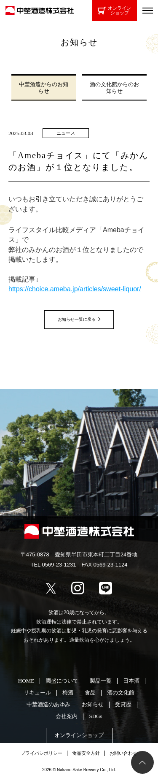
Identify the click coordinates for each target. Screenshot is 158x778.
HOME (26, 681)
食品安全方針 (86, 753)
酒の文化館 (120, 692)
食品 (90, 692)
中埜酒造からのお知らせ (43, 87)
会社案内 (67, 716)
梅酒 (67, 692)
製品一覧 (101, 681)
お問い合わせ (123, 753)
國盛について (62, 681)
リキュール (37, 692)
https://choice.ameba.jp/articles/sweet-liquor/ (74, 289)
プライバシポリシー (41, 753)
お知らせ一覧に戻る (77, 319)
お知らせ (93, 704)
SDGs (95, 716)
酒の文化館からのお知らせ (114, 87)
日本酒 (131, 681)
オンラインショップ (114, 10)
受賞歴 (123, 704)
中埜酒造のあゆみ (48, 704)
